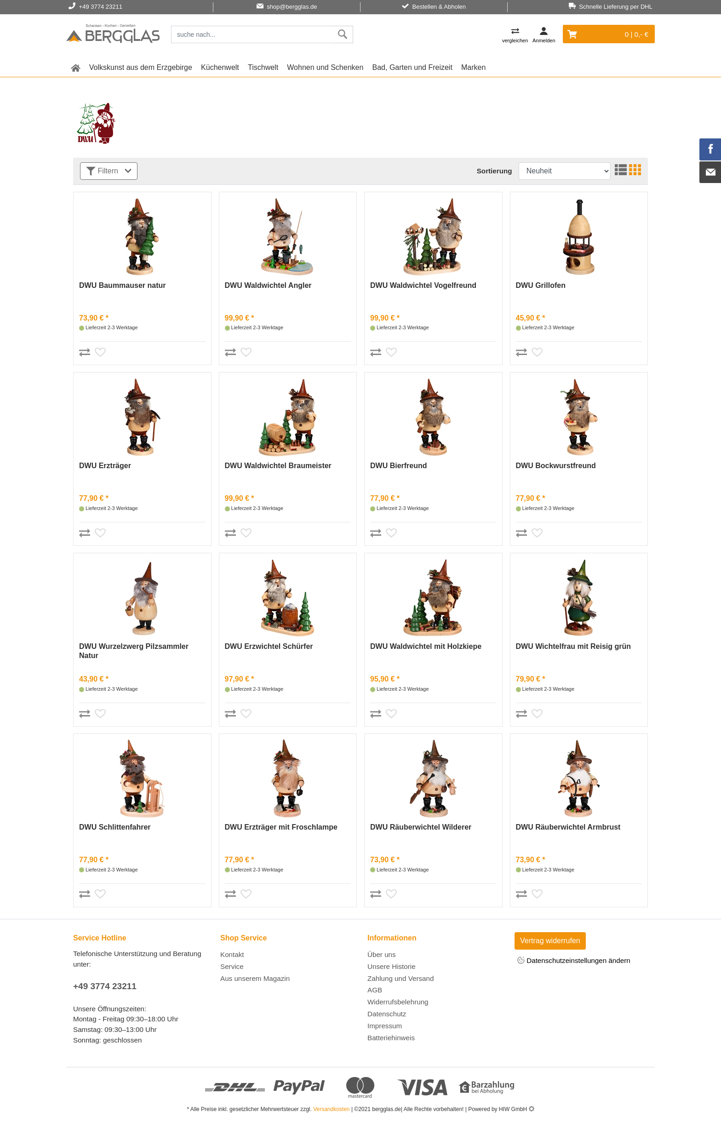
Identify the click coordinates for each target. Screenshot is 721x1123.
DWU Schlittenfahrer (115, 827)
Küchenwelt (220, 67)
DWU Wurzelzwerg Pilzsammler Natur (134, 650)
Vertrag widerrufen (550, 941)
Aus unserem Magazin (255, 978)
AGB (374, 990)
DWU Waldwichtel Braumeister (278, 466)
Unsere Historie (391, 966)
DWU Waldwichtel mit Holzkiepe (425, 646)
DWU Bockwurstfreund (556, 466)
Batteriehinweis (391, 1038)
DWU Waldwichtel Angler (268, 285)
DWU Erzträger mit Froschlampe (281, 827)
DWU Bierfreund (398, 466)
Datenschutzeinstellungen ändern (573, 961)
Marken (473, 67)
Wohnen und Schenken (325, 67)
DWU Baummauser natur (122, 285)
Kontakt (232, 954)
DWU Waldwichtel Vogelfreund (423, 285)
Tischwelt (263, 67)
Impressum (384, 1026)
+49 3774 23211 (105, 986)
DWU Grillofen (541, 285)
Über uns (381, 954)
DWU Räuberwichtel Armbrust (568, 827)
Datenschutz (386, 1014)
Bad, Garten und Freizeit (412, 67)
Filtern (109, 171)
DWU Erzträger (105, 466)
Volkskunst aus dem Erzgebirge (140, 67)
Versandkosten (331, 1109)
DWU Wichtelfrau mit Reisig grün (573, 646)
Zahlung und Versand (400, 978)
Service (232, 966)
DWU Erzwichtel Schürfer (269, 646)
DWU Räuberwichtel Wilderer (420, 827)
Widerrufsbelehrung (398, 1002)
